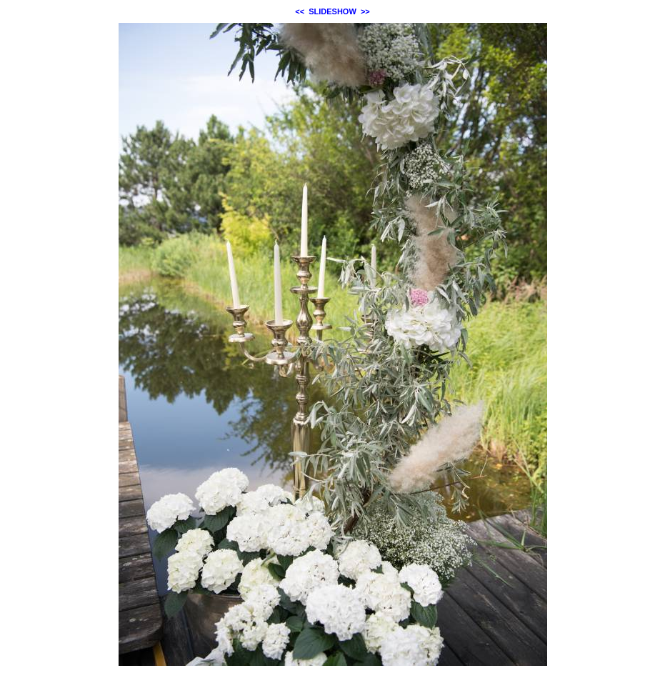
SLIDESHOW (332, 11)
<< (299, 11)
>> (365, 11)
